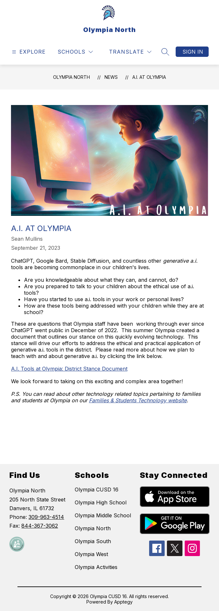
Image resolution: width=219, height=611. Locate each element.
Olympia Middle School (103, 515)
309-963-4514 (46, 517)
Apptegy (123, 602)
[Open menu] (28, 52)
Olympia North (71, 77)
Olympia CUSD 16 (96, 489)
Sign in (192, 51)
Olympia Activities (96, 567)
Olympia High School (100, 502)
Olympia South (93, 541)
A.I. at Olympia (149, 77)
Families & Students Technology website (138, 400)
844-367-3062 (39, 525)
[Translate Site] (130, 52)
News (111, 77)
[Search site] (165, 52)
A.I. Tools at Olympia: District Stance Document (69, 368)
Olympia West (91, 554)
